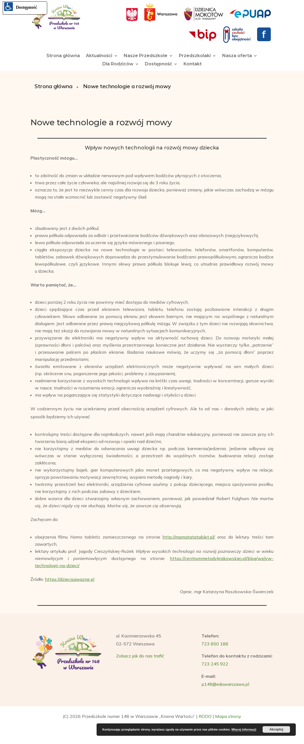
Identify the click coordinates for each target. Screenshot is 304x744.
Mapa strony (228, 716)
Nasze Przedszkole (145, 56)
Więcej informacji (244, 729)
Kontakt (193, 64)
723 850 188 (214, 644)
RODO (205, 716)
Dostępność (158, 64)
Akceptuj (276, 729)
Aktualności (99, 56)
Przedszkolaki (195, 56)
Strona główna (63, 56)
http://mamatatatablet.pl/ (188, 537)
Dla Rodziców (117, 64)
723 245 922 (214, 664)
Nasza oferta (237, 56)
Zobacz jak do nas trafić (140, 656)
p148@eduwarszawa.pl (225, 684)
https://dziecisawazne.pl (69, 579)
